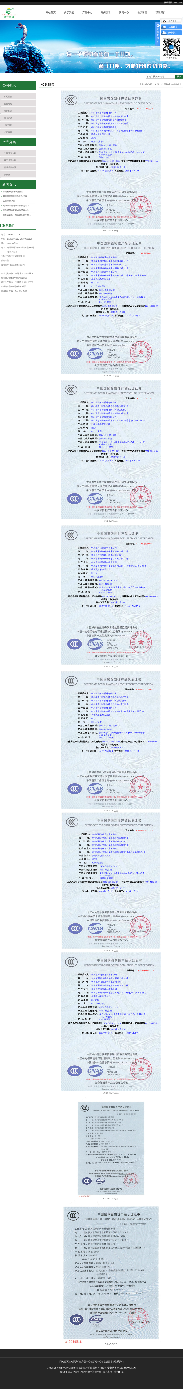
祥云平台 (96, 1372)
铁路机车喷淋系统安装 (13, 191)
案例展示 (106, 12)
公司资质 (8, 125)
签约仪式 (8, 111)
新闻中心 (124, 12)
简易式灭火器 (10, 167)
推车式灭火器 (10, 160)
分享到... (172, 32)
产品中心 (87, 12)
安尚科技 (119, 1372)
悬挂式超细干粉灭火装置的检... (17, 215)
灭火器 (7, 174)
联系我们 (161, 12)
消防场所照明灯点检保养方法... (17, 210)
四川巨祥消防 (9, 201)
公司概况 (166, 84)
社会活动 (8, 118)
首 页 (156, 84)
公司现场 (8, 132)
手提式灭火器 (10, 153)
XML (181, 2)
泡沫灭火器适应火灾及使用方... (17, 205)
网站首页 (51, 12)
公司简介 (8, 96)
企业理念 (8, 104)
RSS (175, 2)
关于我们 (69, 12)
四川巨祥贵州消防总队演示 (15, 196)
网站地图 (168, 2)
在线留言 (142, 12)
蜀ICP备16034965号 (69, 1372)
